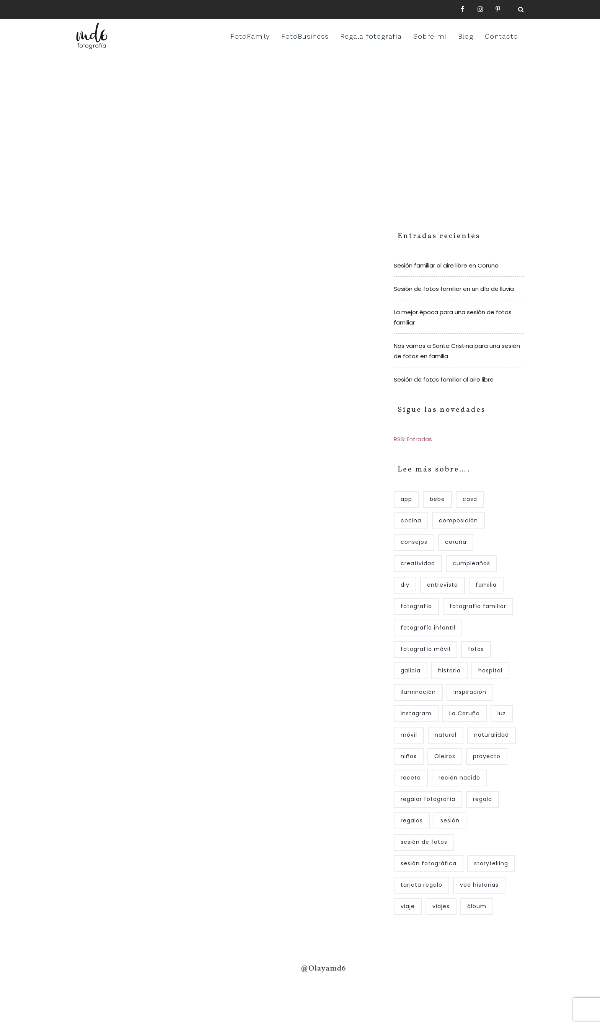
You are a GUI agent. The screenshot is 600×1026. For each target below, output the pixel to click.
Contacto (501, 36)
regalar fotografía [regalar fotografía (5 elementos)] (428, 799)
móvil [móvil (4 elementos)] (409, 735)
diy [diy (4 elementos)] (405, 585)
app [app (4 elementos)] (406, 499)
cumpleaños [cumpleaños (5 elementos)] (471, 563)
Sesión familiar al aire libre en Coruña (446, 265)
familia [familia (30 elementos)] (486, 585)
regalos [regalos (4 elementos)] (412, 820)
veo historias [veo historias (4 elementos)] (479, 885)
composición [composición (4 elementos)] (458, 520)
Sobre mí (430, 36)
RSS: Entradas (413, 439)
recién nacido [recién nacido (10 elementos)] (459, 777)
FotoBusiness (305, 36)
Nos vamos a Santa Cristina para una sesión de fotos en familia (457, 351)
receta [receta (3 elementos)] (411, 777)
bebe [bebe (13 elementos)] (437, 499)
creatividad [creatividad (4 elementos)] (418, 563)
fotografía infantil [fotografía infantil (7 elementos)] (428, 627)
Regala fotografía (371, 36)
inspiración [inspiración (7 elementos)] (469, 692)
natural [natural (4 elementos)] (446, 735)
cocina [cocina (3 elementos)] (411, 520)
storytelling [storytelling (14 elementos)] (491, 863)
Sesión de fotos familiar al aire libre (444, 379)
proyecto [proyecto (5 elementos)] (487, 756)
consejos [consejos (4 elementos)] (414, 542)
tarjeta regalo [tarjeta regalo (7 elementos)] (421, 885)
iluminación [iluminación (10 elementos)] (418, 692)
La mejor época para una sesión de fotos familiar (453, 317)
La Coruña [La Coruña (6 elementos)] (464, 713)
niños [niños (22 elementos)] (409, 756)
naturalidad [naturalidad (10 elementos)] (491, 735)
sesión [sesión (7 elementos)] (450, 820)
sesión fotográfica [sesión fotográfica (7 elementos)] (429, 863)
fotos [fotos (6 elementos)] (476, 649)
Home (274, 128)
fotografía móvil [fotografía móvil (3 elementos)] (425, 649)
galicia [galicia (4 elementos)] (411, 670)
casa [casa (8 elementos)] (470, 499)
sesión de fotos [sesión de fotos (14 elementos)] (424, 842)
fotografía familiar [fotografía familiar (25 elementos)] (478, 606)
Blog (465, 36)
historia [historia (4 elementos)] (449, 670)
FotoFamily (250, 36)
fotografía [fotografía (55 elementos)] (416, 606)
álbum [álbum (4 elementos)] (476, 906)
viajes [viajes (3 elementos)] (441, 906)
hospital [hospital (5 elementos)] (490, 670)
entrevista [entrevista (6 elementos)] (442, 585)
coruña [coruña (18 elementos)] (455, 542)
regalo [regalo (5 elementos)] (482, 799)
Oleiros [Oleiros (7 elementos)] (444, 756)
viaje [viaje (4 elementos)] (408, 906)
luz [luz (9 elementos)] (501, 713)
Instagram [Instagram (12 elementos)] (416, 713)
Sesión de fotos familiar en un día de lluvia (454, 289)
